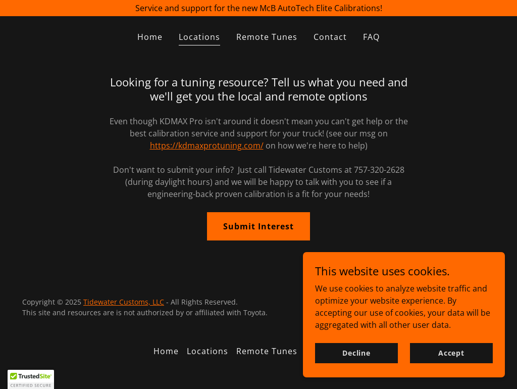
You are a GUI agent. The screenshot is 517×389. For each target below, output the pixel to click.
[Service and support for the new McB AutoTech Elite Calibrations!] (258, 8)
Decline (356, 360)
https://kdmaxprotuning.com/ (207, 145)
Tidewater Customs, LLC (123, 302)
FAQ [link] (371, 36)
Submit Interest (258, 226)
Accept (451, 360)
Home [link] (150, 36)
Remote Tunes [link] (266, 36)
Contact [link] (330, 36)
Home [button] (166, 351)
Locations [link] (199, 36)
